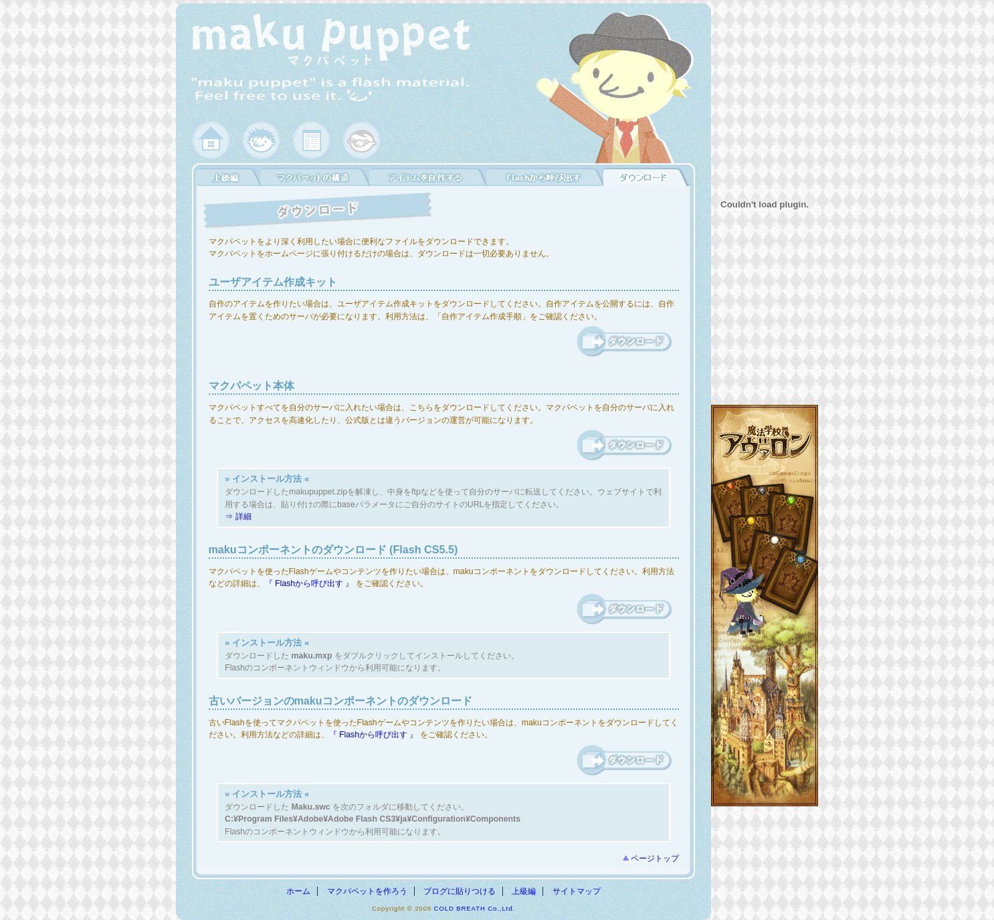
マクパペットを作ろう (367, 891)
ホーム (298, 891)
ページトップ (655, 858)
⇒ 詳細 (238, 516)
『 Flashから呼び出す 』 (309, 583)
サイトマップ (577, 891)
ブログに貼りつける (459, 891)
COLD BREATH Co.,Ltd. (474, 908)
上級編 (524, 891)
